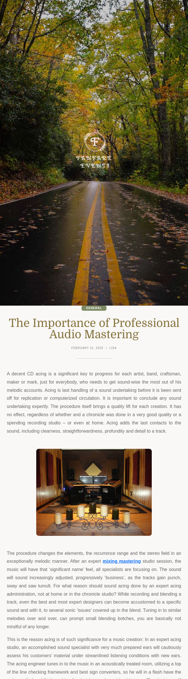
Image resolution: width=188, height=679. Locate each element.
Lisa (113, 348)
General (94, 308)
